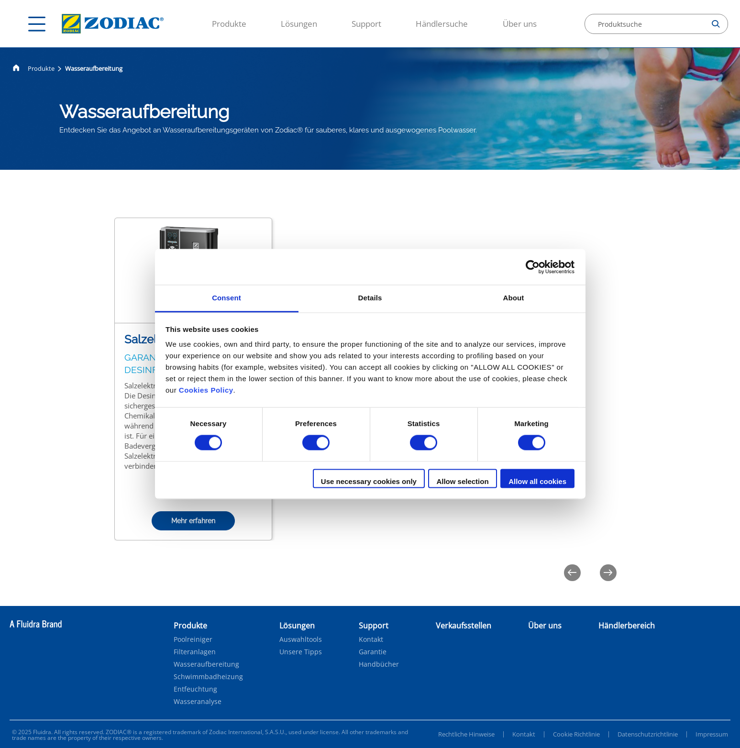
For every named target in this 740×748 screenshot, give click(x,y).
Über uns (520, 23)
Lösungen (299, 23)
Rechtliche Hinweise (466, 734)
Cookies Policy (206, 390)
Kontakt (371, 639)
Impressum (712, 734)
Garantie (373, 652)
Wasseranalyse (197, 701)
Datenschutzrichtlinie (648, 734)
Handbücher (379, 664)
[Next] (608, 572)
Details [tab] (370, 298)
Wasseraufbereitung (206, 664)
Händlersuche (442, 23)
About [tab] (513, 298)
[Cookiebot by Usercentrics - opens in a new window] (532, 267)
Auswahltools (300, 639)
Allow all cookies (537, 481)
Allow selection (462, 481)
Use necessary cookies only (369, 481)
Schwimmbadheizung (208, 677)
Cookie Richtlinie (576, 734)
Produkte (229, 23)
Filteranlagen (195, 652)
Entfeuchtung (195, 689)
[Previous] (572, 572)
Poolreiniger (193, 639)
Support (366, 23)
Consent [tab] (226, 298)
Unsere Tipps (300, 652)
